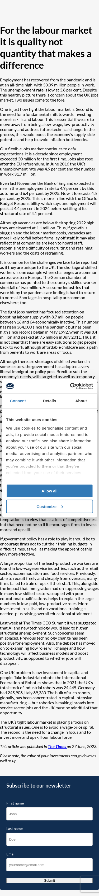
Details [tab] (49, 401)
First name (15, 803)
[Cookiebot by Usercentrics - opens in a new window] (70, 386)
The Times (57, 746)
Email (11, 854)
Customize (49, 506)
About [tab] (81, 401)
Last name (14, 829)
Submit (49, 880)
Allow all (49, 491)
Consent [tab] (18, 401)
